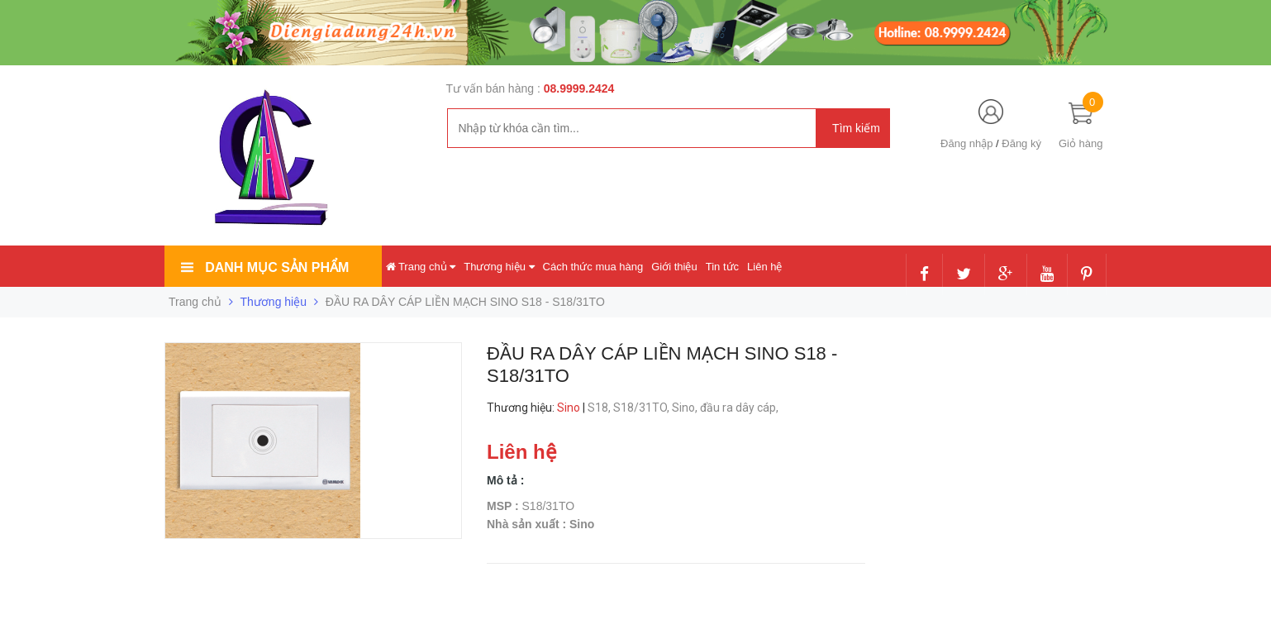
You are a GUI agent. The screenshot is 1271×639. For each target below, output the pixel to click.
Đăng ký (1021, 143)
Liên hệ (764, 266)
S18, (600, 407)
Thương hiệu (499, 266)
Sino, (686, 407)
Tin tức (722, 266)
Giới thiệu (674, 266)
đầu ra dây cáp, (740, 407)
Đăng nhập (966, 143)
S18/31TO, (642, 407)
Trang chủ (421, 266)
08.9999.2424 (579, 88)
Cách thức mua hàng (593, 266)
